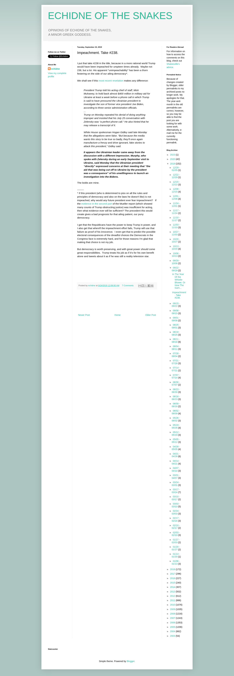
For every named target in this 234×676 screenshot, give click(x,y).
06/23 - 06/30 (176, 390)
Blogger (130, 661)
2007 (173, 618)
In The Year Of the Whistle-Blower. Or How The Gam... (178, 281)
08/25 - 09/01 (176, 326)
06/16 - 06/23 (176, 398)
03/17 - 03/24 (176, 491)
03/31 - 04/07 (176, 476)
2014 (173, 587)
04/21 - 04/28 (176, 455)
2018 (173, 569)
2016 (173, 578)
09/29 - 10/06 (176, 262)
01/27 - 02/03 (176, 541)
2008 (173, 613)
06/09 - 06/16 (176, 405)
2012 (173, 596)
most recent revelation (111, 80)
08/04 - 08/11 (176, 347)
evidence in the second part (96, 203)
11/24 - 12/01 (176, 204)
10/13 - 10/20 (176, 247)
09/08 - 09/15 (176, 312)
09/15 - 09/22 (176, 304)
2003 (173, 636)
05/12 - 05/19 (176, 433)
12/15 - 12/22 (176, 183)
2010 (173, 604)
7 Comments (128, 285)
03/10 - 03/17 (176, 498)
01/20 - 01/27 (176, 548)
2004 (173, 631)
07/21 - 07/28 (176, 362)
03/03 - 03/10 (176, 505)
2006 (173, 622)
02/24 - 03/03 (176, 512)
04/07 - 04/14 (176, 469)
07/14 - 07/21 (176, 369)
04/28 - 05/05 (176, 448)
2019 (173, 163)
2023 (173, 154)
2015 (173, 582)
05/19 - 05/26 (176, 426)
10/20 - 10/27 (176, 240)
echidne (92, 285)
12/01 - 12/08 (176, 197)
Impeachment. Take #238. (179, 295)
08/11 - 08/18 (176, 340)
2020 (173, 159)
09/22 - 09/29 (176, 269)
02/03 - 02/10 (176, 534)
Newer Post (84, 315)
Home (117, 315)
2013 (173, 591)
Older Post (150, 315)
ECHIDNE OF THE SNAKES (110, 15)
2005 (173, 627)
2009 (173, 609)
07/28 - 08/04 (176, 354)
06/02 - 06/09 (176, 412)
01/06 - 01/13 (176, 562)
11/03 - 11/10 (176, 226)
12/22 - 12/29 (176, 176)
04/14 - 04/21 (176, 462)
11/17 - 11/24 (176, 211)
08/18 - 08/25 (176, 333)
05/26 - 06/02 (176, 419)
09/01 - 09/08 (176, 319)
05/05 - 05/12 (176, 440)
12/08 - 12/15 (176, 190)
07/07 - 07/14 (176, 376)
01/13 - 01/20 (176, 555)
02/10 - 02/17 (176, 526)
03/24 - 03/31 (176, 483)
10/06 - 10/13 (176, 254)
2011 (173, 600)
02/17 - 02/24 (176, 519)
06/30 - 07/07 (176, 383)
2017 (173, 573)
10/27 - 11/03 (176, 233)
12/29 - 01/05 (176, 169)
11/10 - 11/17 (176, 219)
